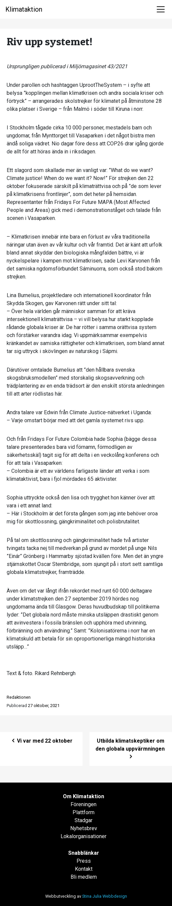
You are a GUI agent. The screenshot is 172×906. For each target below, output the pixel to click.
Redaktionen (19, 697)
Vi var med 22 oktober (41, 741)
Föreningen (83, 804)
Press (84, 861)
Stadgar (83, 820)
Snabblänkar (83, 853)
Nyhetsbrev (83, 828)
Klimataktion (23, 9)
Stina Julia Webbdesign (104, 896)
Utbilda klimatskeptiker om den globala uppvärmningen (130, 749)
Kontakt (83, 869)
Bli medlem (84, 877)
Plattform (83, 812)
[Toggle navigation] (161, 9)
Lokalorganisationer (83, 836)
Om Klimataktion (83, 796)
